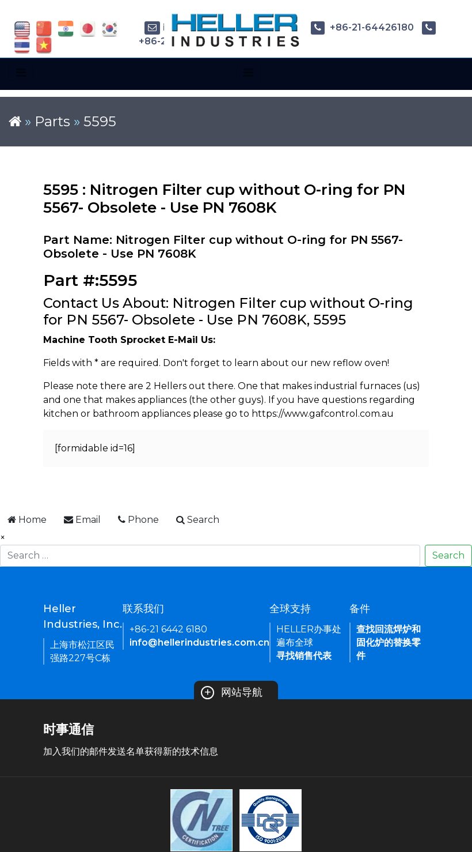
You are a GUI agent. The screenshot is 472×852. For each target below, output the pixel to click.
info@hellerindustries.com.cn (199, 642)
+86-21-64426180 (362, 27)
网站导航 (231, 692)
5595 (99, 121)
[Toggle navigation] (21, 72)
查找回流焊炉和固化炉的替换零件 (388, 642)
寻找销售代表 (304, 655)
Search (448, 555)
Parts (52, 121)
